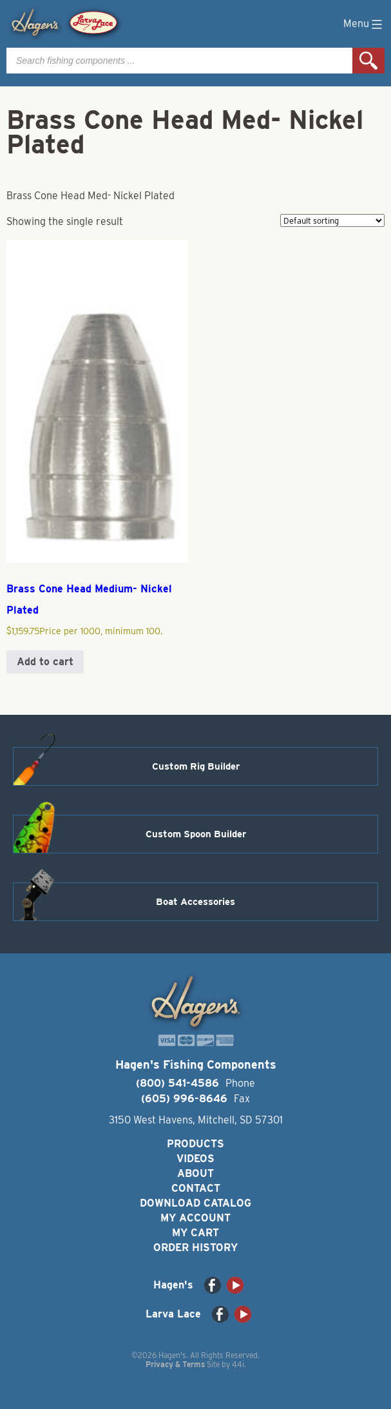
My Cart (195, 1233)
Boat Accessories (195, 902)
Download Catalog (195, 1203)
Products (195, 1144)
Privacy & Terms (175, 1364)
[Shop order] (332, 220)
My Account (195, 1218)
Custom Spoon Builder (196, 834)
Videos (195, 1158)
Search (368, 60)
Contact (195, 1188)
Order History (195, 1247)
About (195, 1173)
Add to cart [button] (45, 662)
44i (238, 1364)
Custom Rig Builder (196, 766)
